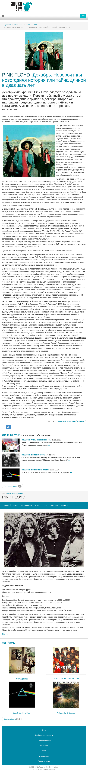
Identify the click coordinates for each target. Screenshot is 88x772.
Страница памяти (44, 740)
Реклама (44, 746)
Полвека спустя (38, 455)
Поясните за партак (40, 470)
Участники (54, 505)
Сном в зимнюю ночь (41, 440)
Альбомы (8, 643)
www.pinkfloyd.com (15, 494)
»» (49, 445)
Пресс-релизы (44, 761)
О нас (44, 730)
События (25, 440)
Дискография (26, 505)
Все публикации (12, 486)
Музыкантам (44, 756)
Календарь (18, 25)
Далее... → (6, 634)
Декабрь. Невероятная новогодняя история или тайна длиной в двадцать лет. (44, 80)
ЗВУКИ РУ (81, 421)
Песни (44, 505)
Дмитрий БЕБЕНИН (67, 421)
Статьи (15, 505)
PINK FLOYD (31, 25)
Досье (6, 505)
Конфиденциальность (44, 735)
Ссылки (64, 505)
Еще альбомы (12, 719)
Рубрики (7, 25)
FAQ (44, 751)
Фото (37, 505)
